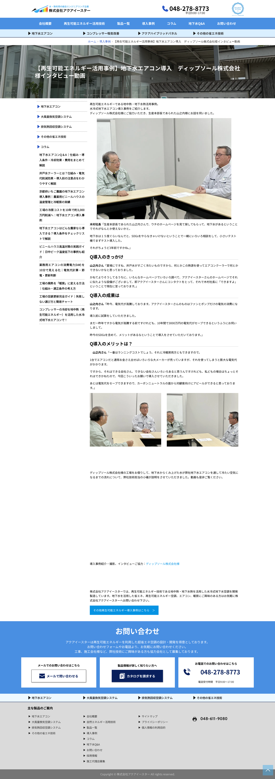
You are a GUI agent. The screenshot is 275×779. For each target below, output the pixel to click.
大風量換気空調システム (47, 721)
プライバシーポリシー (156, 721)
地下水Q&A (94, 744)
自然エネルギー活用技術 (102, 721)
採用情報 (92, 755)
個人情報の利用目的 (154, 727)
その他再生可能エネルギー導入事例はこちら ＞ (124, 610)
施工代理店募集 (96, 761)
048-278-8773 (189, 8)
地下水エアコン (41, 716)
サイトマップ (150, 716)
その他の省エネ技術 (44, 733)
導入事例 (92, 733)
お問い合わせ (95, 750)
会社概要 (92, 716)
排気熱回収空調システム (47, 727)
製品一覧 (92, 727)
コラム (91, 738)
